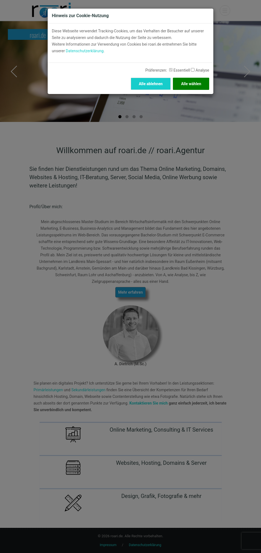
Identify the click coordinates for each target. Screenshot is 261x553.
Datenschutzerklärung (84, 51)
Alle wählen (191, 84)
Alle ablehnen (151, 84)
